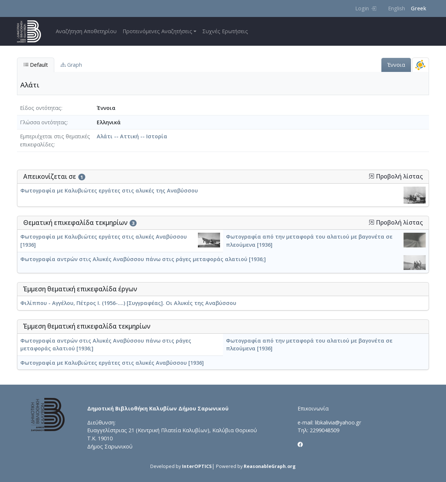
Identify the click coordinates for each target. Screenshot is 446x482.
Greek (418, 8)
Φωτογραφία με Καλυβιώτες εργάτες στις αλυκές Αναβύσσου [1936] (112, 362)
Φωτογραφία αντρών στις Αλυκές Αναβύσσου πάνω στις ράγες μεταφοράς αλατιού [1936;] (143, 259)
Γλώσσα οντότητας (43, 122)
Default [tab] (35, 64)
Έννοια (396, 64)
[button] (371, 176)
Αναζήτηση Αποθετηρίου (86, 31)
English (396, 8)
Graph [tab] (71, 64)
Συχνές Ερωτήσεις (225, 31)
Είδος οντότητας (40, 107)
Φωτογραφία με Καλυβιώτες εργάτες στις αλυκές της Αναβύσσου (109, 190)
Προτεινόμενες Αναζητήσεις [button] (157, 31)
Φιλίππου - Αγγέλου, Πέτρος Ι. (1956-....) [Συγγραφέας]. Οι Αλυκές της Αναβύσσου (128, 302)
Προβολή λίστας (395, 176)
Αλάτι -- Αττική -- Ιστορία (132, 136)
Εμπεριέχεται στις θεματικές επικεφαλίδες (55, 140)
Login (365, 8)
